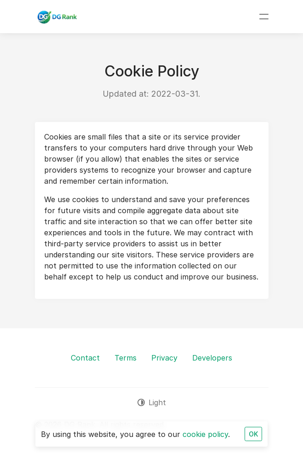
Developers (212, 357)
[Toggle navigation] (264, 16)
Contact (85, 357)
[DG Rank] (57, 16)
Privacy (164, 357)
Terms (125, 357)
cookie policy (205, 434)
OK (253, 434)
